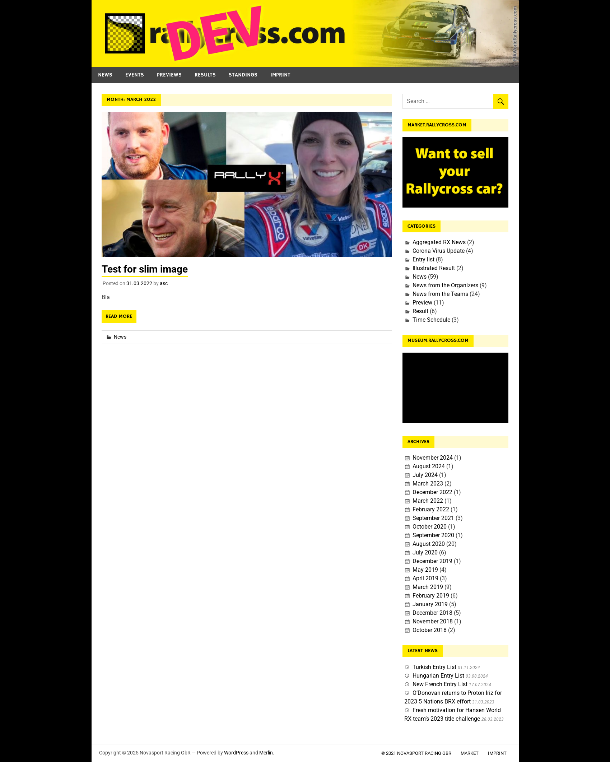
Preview (422, 302)
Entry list (423, 259)
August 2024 (429, 466)
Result (420, 311)
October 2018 (430, 630)
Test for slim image (145, 269)
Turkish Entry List (434, 667)
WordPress (236, 753)
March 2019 (428, 587)
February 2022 (431, 509)
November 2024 (433, 457)
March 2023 (428, 483)
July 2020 (425, 552)
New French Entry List (440, 684)
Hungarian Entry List (438, 675)
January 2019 (430, 604)
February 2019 (431, 595)
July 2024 (425, 474)
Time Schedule (431, 319)
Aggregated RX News (439, 242)
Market (470, 753)
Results (205, 74)
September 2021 (433, 518)
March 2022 (428, 500)
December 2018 (432, 612)
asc (164, 283)
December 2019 (432, 561)
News (105, 74)
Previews (169, 74)
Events (134, 74)
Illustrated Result (434, 268)
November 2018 (433, 621)
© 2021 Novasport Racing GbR (416, 753)
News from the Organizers (445, 285)
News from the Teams (440, 294)
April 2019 (425, 578)
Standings (243, 74)
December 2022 (432, 492)
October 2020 (430, 526)
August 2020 (429, 543)
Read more (119, 316)
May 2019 (425, 569)
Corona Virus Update (439, 250)
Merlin (266, 753)
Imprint (280, 74)
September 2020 (433, 535)
